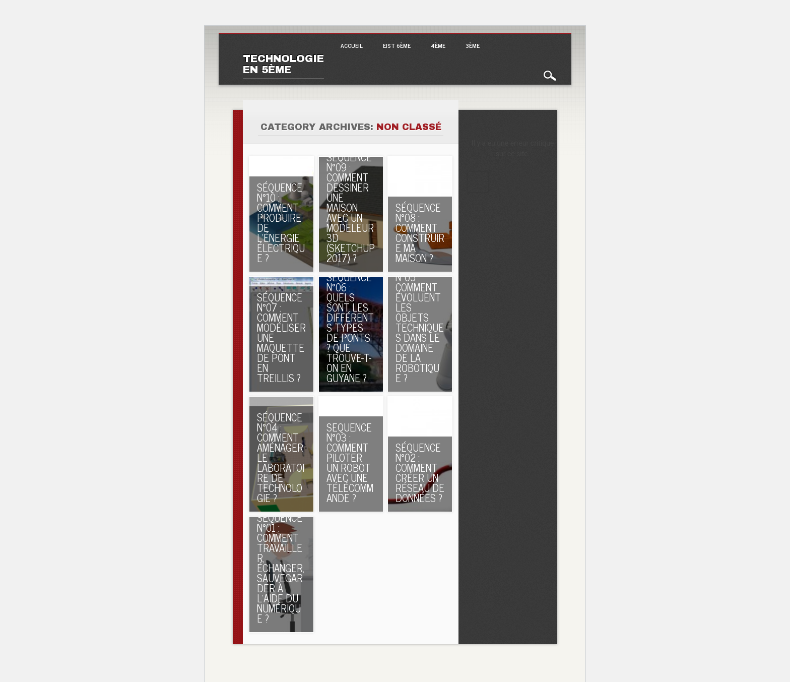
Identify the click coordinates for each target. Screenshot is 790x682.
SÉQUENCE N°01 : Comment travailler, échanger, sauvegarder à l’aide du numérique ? (280, 568)
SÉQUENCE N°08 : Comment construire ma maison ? (420, 232)
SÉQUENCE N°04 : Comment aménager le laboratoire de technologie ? (280, 457)
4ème (438, 45)
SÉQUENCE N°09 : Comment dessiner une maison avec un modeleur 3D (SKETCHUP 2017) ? (350, 207)
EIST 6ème (397, 45)
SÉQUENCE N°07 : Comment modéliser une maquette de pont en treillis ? (281, 337)
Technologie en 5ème (283, 64)
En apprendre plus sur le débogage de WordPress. (478, 182)
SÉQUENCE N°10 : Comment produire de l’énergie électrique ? (281, 222)
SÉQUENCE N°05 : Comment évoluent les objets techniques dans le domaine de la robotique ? (420, 322)
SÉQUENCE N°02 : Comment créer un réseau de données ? (420, 472)
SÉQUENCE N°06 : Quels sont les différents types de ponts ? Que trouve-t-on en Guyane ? (350, 327)
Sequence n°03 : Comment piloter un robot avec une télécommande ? (349, 462)
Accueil (352, 45)
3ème (473, 45)
